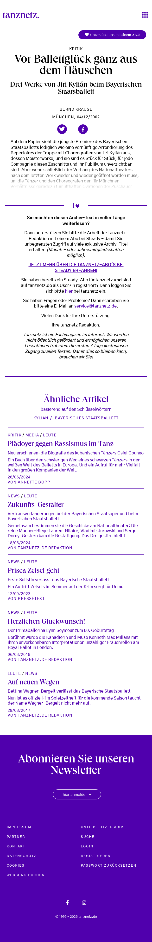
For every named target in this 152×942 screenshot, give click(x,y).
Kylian (41, 418)
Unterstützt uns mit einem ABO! (112, 35)
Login (87, 846)
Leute (50, 435)
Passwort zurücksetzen (108, 865)
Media (32, 435)
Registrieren (96, 856)
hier (69, 291)
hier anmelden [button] (77, 795)
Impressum (19, 827)
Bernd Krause (76, 109)
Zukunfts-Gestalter (35, 505)
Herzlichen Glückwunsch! (46, 622)
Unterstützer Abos (103, 827)
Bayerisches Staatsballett (87, 418)
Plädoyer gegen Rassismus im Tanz (61, 444)
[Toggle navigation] (145, 15)
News (14, 496)
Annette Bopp (34, 482)
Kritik (76, 49)
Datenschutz (22, 856)
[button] (62, 129)
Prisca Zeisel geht (33, 571)
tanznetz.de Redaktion (45, 548)
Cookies (16, 865)
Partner (16, 837)
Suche (88, 837)
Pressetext (31, 599)
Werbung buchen (26, 875)
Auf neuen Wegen (33, 683)
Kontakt (16, 846)
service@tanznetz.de (95, 306)
